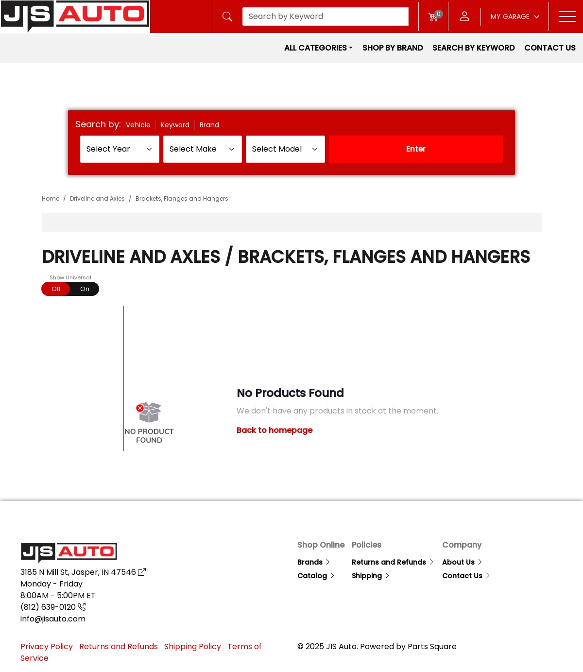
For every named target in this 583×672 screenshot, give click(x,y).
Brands (314, 562)
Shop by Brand (392, 47)
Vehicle (138, 125)
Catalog (316, 576)
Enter (416, 149)
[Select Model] (285, 149)
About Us (462, 562)
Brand (209, 125)
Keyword (175, 125)
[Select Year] (119, 149)
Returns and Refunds (393, 562)
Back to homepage (274, 430)
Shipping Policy (192, 646)
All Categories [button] (315, 47)
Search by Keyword (473, 47)
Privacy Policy (46, 646)
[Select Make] (202, 149)
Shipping (371, 576)
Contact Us (550, 47)
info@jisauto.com (53, 618)
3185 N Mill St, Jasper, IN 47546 (83, 572)
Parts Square (432, 646)
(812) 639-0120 (53, 607)
